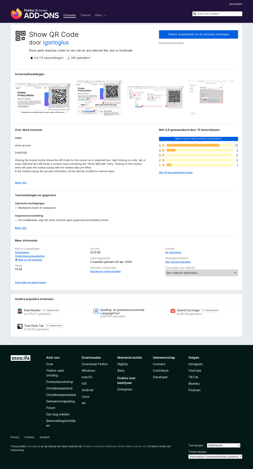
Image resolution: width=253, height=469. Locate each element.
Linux (85, 396)
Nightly (122, 364)
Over (49, 364)
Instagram (195, 364)
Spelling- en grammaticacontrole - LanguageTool (123, 311)
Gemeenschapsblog (60, 401)
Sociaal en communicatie (105, 271)
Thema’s (85, 15)
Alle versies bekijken (178, 261)
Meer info (21, 227)
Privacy (15, 437)
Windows (88, 370)
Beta (120, 370)
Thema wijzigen (197, 451)
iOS (84, 383)
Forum (50, 408)
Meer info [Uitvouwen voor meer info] (21, 182)
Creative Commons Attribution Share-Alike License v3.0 (115, 446)
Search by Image (188, 310)
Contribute (160, 370)
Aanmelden (235, 3)
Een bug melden (58, 414)
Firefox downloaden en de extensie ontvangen (198, 34)
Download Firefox (95, 364)
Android (87, 390)
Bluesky (194, 383)
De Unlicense (173, 252)
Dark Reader (32, 310)
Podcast (194, 390)
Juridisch (45, 437)
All (83, 403)
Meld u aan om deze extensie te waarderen (198, 138)
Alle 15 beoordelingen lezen (176, 172)
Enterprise (124, 389)
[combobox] (217, 13)
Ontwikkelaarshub (59, 388)
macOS (87, 377)
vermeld (32, 446)
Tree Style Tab (34, 325)
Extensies (69, 15)
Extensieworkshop (59, 382)
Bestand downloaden (171, 42)
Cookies (29, 437)
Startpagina (22, 252)
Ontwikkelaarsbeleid (61, 395)
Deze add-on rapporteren (30, 282)
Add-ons (53, 357)
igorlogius (56, 42)
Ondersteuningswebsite (29, 256)
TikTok (193, 377)
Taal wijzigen (195, 445)
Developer (160, 377)
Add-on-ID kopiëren (28, 259)
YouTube (194, 370)
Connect (159, 364)
